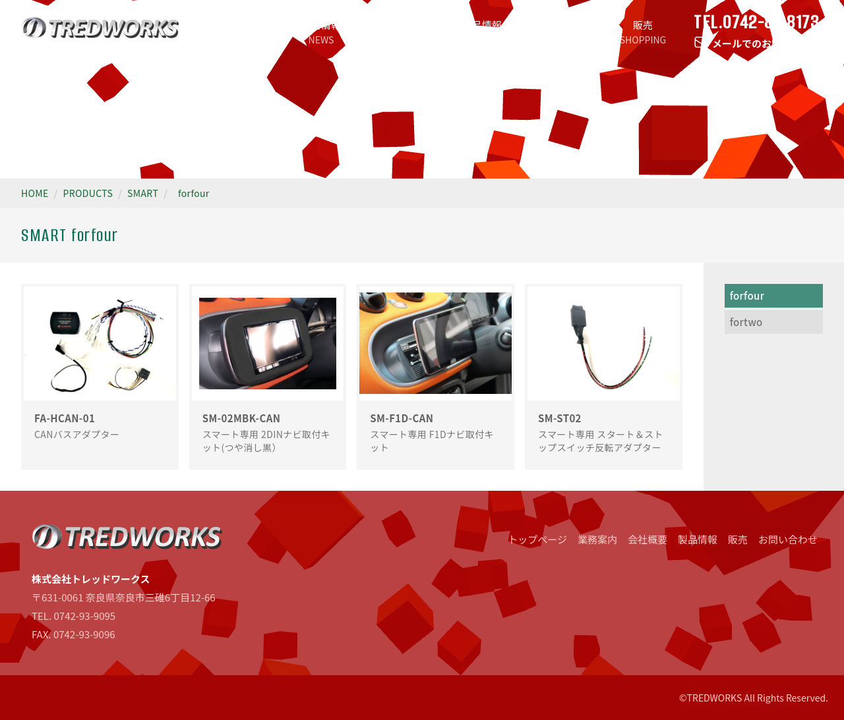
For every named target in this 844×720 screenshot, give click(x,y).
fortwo (746, 322)
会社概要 (562, 32)
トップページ (241, 32)
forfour (194, 193)
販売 (643, 32)
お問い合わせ (788, 539)
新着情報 (321, 32)
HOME (35, 193)
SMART (142, 193)
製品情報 (482, 32)
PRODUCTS (88, 193)
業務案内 (402, 32)
